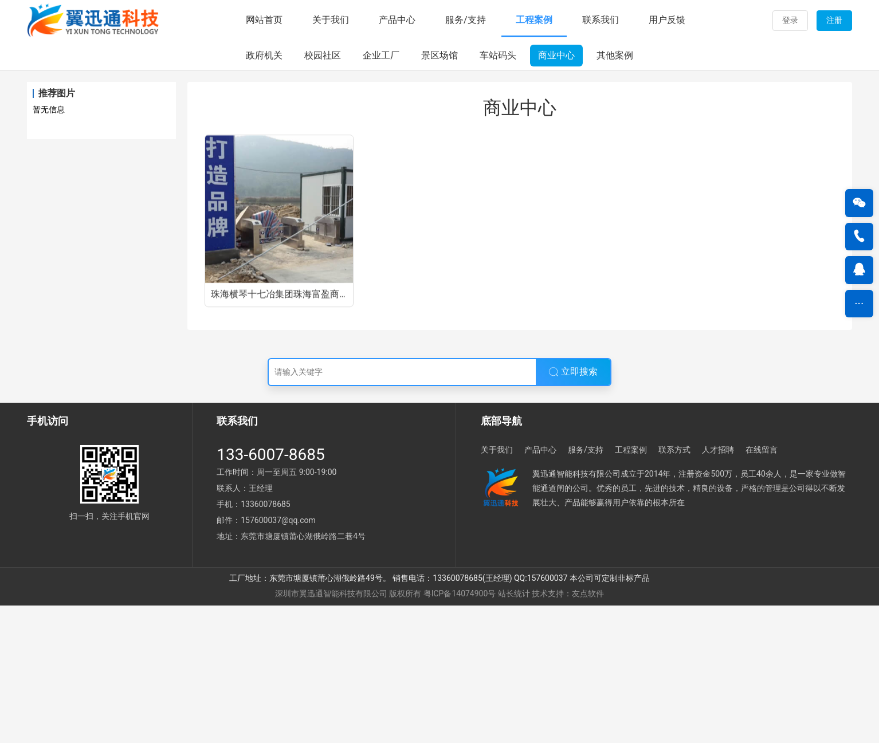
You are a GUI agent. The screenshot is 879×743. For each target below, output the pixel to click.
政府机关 (264, 192)
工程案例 (534, 19)
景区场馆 (439, 192)
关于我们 (330, 19)
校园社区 (322, 192)
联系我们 (600, 19)
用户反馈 (667, 19)
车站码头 (498, 192)
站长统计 (514, 731)
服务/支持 (465, 19)
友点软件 (588, 731)
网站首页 (264, 19)
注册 (834, 20)
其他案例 (615, 192)
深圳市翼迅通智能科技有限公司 (331, 731)
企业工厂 (381, 192)
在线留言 (761, 586)
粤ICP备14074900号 (459, 731)
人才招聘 (718, 586)
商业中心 (556, 192)
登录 (790, 20)
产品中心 (397, 19)
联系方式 (674, 586)
